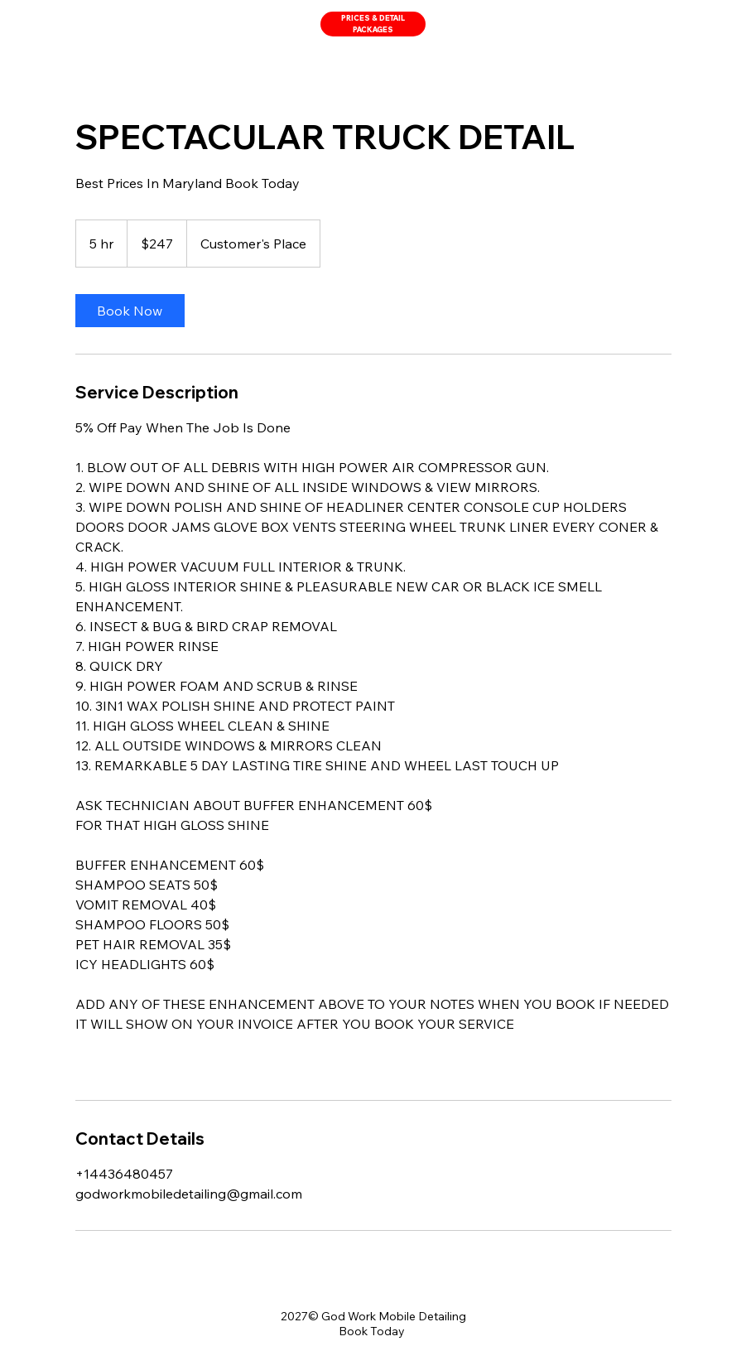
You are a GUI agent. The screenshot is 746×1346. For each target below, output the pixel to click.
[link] (130, 310)
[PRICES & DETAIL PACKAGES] (373, 24)
